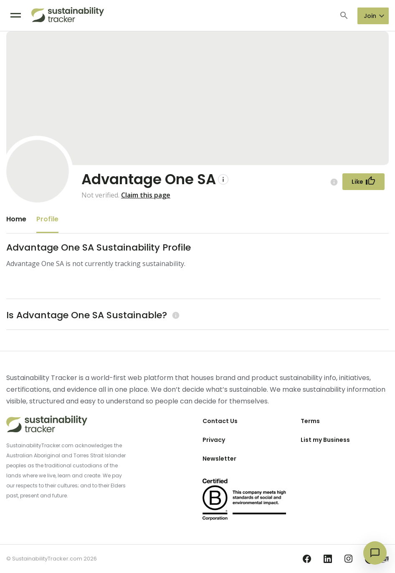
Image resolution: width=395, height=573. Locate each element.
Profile (47, 219)
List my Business (325, 440)
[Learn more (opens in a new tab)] (175, 315)
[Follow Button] (363, 181)
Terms (310, 421)
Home (16, 219)
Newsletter (219, 458)
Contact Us (220, 421)
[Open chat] (375, 553)
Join (370, 16)
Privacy (214, 440)
